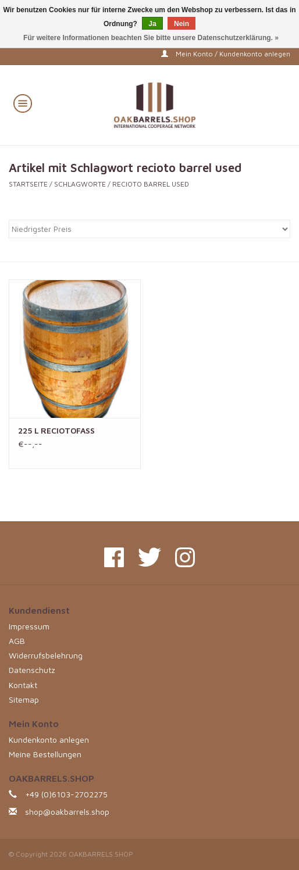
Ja (152, 24)
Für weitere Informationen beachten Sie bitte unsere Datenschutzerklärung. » (151, 38)
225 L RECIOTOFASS (56, 430)
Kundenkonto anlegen (49, 739)
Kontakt (23, 685)
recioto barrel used (150, 184)
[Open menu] (22, 102)
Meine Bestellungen (45, 754)
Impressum (29, 626)
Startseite (28, 184)
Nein (181, 24)
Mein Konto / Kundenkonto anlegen (225, 53)
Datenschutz (32, 670)
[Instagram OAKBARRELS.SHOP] (185, 557)
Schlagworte (80, 184)
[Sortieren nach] (149, 229)
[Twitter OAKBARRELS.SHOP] (149, 557)
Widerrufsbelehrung (46, 655)
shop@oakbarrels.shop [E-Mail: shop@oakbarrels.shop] (67, 812)
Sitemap (24, 699)
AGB (17, 641)
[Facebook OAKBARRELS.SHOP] (114, 557)
